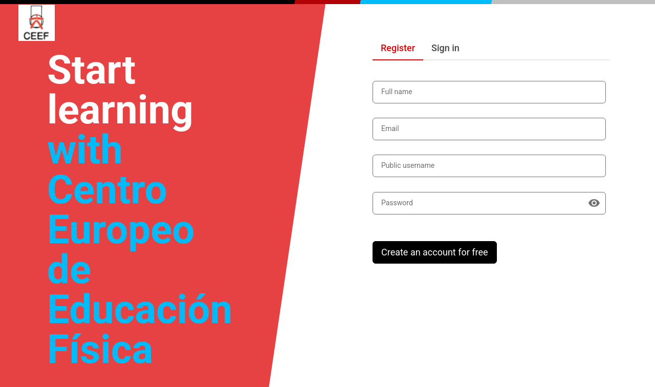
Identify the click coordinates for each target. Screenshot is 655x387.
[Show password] (594, 203)
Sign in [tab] (445, 47)
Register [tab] (398, 47)
